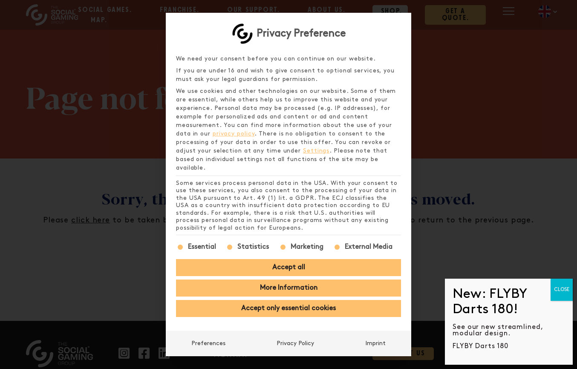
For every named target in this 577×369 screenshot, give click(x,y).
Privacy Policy (295, 343)
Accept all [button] (288, 267)
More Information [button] (288, 288)
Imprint (375, 343)
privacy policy (234, 133)
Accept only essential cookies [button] (288, 308)
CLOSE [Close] (561, 289)
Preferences (208, 343)
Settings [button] (316, 150)
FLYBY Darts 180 (480, 346)
